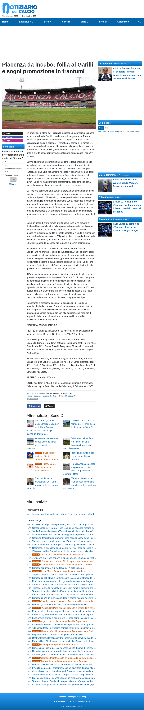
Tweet (49, 406)
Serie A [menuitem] (48, 22)
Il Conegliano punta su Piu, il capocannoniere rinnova (46, 456)
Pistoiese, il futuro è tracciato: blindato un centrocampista (60, 604)
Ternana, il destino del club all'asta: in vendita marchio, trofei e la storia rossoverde (72, 591)
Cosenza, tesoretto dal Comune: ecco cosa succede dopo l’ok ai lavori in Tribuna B (73, 538)
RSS (88, 701)
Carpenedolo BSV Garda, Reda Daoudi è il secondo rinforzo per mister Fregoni (71, 528)
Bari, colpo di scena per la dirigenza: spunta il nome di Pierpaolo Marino (67, 648)
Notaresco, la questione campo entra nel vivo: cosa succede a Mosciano (67, 548)
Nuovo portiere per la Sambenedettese (55, 644)
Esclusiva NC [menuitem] (26, 22)
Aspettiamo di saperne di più (13, 170)
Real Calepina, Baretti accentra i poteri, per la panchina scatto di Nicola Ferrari (70, 638)
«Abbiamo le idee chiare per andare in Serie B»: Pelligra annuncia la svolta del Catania (75, 584)
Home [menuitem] (5, 22)
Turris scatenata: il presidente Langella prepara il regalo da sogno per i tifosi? (70, 674)
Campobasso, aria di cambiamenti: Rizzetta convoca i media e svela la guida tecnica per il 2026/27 (80, 671)
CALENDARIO (60, 701)
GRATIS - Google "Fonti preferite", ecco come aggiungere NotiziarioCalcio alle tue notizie (76, 524)
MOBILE (81, 701)
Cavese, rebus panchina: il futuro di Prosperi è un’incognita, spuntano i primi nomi (72, 684)
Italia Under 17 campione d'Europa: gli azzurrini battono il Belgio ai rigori (126, 227)
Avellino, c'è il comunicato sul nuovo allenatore (59, 554)
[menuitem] (139, 22)
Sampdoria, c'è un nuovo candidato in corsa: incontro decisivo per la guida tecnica (72, 598)
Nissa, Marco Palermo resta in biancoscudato (45, 467)
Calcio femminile (107, 175)
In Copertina (105, 63)
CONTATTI (72, 701)
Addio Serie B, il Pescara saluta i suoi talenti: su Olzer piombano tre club (67, 594)
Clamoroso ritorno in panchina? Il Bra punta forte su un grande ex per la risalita (71, 624)
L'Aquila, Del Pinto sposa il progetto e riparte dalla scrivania (65, 608)
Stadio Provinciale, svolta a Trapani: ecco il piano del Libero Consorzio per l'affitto (72, 531)
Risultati (13, 184)
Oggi (101, 128)
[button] (13, 179)
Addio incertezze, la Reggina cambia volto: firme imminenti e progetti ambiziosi (70, 628)
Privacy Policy (80, 697)
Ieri (106, 128)
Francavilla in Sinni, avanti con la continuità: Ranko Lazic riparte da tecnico (69, 641)
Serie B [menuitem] (66, 22)
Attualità (103, 197)
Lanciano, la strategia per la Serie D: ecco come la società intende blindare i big (71, 618)
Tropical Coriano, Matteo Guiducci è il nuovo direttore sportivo (62, 574)
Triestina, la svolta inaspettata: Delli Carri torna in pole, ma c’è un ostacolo (68, 588)
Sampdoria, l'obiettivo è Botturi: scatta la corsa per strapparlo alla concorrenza (70, 578)
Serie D (37, 393)
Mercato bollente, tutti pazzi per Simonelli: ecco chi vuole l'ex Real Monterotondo (71, 664)
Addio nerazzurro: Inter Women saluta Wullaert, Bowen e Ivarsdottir (125, 183)
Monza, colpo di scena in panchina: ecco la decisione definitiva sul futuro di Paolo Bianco (76, 611)
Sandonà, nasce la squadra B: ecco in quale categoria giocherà (63, 654)
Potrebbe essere (11, 175)
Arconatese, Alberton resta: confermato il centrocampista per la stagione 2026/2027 (73, 614)
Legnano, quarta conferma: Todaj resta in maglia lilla (58, 634)
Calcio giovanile (107, 219)
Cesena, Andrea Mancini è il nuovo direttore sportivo (62, 564)
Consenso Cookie (65, 697)
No (6, 165)
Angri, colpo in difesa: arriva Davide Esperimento (60, 621)
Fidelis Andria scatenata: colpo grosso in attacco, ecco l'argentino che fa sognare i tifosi (75, 581)
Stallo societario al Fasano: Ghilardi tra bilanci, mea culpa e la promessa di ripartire (73, 678)
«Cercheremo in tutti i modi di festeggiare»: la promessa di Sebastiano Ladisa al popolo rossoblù (79, 534)
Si (5, 161)
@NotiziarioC (70, 396)
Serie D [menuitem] (103, 22)
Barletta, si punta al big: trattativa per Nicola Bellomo (83, 456)
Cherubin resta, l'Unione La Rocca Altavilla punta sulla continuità (68, 601)
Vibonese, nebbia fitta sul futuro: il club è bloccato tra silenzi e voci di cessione (70, 551)
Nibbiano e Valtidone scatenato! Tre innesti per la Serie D (64, 631)
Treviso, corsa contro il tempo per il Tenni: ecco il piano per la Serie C (83, 423)
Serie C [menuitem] (84, 22)
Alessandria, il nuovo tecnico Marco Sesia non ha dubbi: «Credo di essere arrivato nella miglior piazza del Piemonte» (43, 427)
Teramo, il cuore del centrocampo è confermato (59, 661)
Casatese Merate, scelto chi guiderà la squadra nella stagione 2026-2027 (72, 658)
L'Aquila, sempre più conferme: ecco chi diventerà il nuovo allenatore (66, 668)
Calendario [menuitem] (123, 22)
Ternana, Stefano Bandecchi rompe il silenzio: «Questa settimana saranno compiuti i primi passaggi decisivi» (85, 681)
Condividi (34, 406)
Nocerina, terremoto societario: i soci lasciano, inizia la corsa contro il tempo (69, 651)
